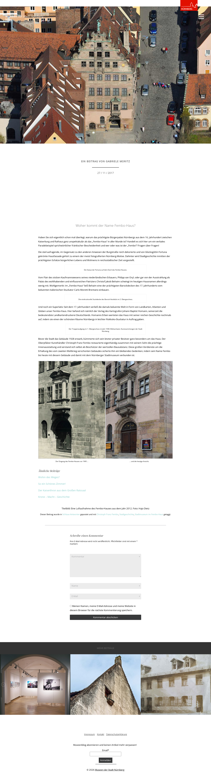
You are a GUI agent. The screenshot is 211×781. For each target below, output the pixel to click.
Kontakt (100, 734)
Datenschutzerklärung (116, 734)
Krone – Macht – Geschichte (54, 496)
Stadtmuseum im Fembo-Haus (149, 514)
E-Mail (75, 596)
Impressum (89, 734)
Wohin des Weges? (49, 477)
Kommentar (78, 556)
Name (75, 585)
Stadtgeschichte (126, 514)
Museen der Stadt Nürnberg (109, 769)
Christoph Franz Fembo (107, 514)
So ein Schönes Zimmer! (52, 483)
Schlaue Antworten (71, 514)
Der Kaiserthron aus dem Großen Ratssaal (62, 490)
